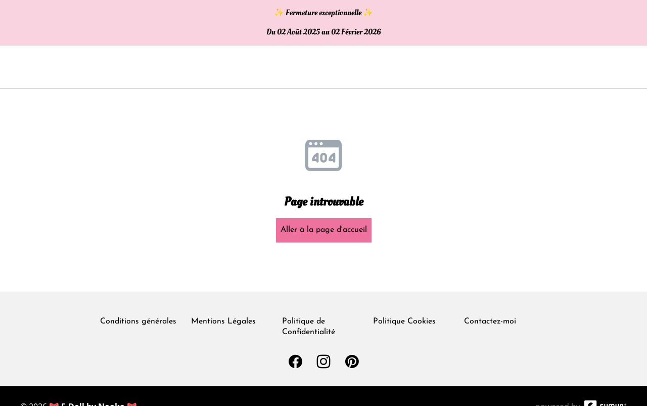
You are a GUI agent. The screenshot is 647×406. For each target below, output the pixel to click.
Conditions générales (138, 321)
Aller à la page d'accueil (324, 230)
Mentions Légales (223, 321)
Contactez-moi (490, 321)
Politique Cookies (404, 321)
